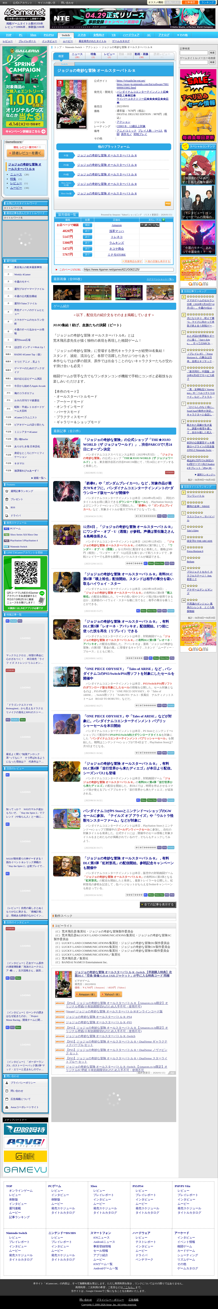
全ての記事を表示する (159, 904)
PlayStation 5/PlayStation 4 (24, 540)
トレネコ (117, 237)
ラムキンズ (116, 242)
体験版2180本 (36, 27)
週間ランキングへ (206, 474)
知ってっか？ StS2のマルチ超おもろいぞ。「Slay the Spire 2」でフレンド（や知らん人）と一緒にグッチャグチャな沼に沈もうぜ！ (25, 813)
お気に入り (172, 2)
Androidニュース (104, 1242)
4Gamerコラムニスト (25, 417)
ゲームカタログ (121, 41)
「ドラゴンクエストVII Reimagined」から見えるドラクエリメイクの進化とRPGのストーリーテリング (24, 708)
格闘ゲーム (184, 1246)
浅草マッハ (116, 231)
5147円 (68, 237)
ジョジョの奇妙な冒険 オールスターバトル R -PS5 (99, 1022)
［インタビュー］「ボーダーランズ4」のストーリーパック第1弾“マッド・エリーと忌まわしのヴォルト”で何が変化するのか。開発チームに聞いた (25, 1065)
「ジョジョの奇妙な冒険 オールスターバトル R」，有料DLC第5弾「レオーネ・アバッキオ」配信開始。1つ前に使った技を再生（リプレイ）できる (126, 626)
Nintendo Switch (18, 546)
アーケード (181, 1233)
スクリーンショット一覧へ (160, 279)
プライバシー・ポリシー (110, 1299)
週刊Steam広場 (22, 340)
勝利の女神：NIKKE (198, 506)
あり (87, 231)
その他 (181, 1264)
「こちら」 (129, 1287)
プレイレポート (27, 41)
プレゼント (17, 499)
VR (114, 34)
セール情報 (100, 1250)
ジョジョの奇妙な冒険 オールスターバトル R (107, 155)
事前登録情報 (102, 1246)
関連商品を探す (133, 261)
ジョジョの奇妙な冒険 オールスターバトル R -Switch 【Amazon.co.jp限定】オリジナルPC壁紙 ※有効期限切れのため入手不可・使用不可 (116, 1068)
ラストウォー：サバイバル (200, 518)
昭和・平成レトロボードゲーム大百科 (29, 409)
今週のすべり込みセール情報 (29, 331)
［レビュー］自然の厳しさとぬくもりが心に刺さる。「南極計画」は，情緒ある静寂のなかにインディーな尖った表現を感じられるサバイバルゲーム (25, 912)
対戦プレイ (140, 134)
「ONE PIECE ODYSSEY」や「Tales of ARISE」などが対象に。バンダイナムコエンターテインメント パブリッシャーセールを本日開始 (127, 721)
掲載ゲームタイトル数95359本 (24, 23)
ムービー (68, 41)
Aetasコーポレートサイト (25, 1107)
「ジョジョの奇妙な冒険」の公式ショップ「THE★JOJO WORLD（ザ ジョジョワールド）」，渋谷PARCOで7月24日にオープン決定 (127, 444)
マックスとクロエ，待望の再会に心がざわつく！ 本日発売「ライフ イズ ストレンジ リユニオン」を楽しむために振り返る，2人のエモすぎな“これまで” (25, 659)
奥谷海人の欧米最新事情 (28, 267)
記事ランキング (19, 1217)
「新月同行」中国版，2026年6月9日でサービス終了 (200, 375)
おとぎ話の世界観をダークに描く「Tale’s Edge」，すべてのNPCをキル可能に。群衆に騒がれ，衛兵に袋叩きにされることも (200, 339)
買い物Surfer (21, 439)
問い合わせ (67, 2)
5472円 (68, 248)
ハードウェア (131, 34)
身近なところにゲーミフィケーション (29, 455)
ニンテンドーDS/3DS (62, 1233)
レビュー (8, 41)
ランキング (207, 2)
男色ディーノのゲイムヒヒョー (29, 312)
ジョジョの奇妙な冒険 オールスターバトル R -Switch (100, 1036)
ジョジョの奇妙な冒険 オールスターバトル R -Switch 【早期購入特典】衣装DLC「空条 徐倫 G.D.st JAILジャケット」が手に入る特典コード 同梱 (123, 973)
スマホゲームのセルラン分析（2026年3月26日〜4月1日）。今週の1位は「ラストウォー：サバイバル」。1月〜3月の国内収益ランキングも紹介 (200, 304)
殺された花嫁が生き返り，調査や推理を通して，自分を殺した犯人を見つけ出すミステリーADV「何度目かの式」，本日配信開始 (200, 428)
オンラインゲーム (21, 1190)
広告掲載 (134, 1299)
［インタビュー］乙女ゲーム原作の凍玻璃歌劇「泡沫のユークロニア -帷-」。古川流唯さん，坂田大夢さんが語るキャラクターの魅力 (25, 967)
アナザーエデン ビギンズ (200, 591)
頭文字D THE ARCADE (199, 541)
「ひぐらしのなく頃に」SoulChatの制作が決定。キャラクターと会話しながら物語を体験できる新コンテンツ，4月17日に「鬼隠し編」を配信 (200, 411)
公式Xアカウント (22, 2)
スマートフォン (100, 1233)
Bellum (190, 561)
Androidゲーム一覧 (105, 1268)
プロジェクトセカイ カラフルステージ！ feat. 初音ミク (200, 575)
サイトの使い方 (46, 2)
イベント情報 (186, 1242)
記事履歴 (190, 2)
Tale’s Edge (192, 530)
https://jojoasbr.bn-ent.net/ (131, 80)
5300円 (68, 242)
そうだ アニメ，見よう (27, 361)
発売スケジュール (63, 1208)
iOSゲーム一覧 (103, 1264)
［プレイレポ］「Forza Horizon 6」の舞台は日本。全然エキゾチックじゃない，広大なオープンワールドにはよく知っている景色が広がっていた (200, 357)
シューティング (187, 1255)
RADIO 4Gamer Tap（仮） (28, 354)
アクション (123, 121)
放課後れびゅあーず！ (26, 470)
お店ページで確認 (68, 225)
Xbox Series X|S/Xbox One (24, 534)
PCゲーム (15, 528)
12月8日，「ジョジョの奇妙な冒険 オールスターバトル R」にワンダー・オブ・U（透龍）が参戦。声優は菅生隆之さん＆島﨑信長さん (128, 531)
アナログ (164, 34)
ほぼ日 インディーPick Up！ (30, 347)
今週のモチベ (21, 281)
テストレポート (146, 1242)
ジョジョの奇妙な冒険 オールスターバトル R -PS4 (99, 1017)
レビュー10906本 (15, 27)
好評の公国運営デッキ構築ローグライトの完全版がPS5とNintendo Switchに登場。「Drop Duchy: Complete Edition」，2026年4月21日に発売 (201, 446)
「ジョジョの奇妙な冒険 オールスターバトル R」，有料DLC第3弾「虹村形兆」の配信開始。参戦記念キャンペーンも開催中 (128, 863)
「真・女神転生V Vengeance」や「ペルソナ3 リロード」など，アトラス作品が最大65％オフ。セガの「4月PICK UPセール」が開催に (201, 393)
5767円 (68, 254)
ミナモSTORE (117, 254)
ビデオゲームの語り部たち (29, 424)
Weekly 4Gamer (22, 274)
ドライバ (16, 515)
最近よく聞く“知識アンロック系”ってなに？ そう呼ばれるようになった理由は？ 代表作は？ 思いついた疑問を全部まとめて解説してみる (25, 758)
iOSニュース (101, 1237)
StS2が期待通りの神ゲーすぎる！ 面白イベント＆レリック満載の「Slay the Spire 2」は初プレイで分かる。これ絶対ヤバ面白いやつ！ (25, 862)
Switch (66, 35)
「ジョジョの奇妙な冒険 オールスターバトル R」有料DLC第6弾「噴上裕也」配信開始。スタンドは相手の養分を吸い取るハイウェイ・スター (128, 579)
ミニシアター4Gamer (25, 432)
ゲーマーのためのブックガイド (29, 370)
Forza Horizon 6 (195, 551)
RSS (5, 2)
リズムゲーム (186, 1259)
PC (20, 34)
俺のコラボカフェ (24, 393)
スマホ (82, 34)
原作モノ (126, 134)
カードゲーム (186, 1250)
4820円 (68, 231)
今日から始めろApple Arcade (30, 386)
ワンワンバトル (195, 495)
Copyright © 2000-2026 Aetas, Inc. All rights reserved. (109, 1304)
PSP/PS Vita (182, 1186)
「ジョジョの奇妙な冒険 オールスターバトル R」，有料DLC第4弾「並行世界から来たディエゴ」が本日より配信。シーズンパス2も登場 (128, 768)
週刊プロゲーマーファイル (29, 289)
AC (149, 34)
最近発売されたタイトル (92, 41)
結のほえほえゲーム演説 (28, 378)
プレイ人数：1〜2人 (150, 130)
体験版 (13, 1199)
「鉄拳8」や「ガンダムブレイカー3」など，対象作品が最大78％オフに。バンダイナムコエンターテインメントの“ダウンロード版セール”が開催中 (128, 488)
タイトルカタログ (63, 1212)
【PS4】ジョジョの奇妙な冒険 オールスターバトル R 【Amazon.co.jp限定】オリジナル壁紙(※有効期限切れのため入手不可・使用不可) (117, 1004)
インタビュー (49, 41)
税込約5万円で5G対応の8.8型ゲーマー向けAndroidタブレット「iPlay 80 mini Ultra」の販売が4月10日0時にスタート (201, 464)
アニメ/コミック (126, 130)
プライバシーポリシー (23, 1082)
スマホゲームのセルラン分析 (29, 321)
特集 (13, 179)
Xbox (33, 34)
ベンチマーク (144, 1259)
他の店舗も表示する (159, 261)
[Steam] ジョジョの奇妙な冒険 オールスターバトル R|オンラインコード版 (114, 1011)
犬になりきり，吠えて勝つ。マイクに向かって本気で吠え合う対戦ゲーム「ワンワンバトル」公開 (200, 322)
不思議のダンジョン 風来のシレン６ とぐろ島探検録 (200, 607)
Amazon (117, 225)
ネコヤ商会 (116, 248)
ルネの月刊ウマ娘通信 (26, 400)
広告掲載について (21, 1099)
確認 (87, 225)
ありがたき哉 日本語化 (27, 446)
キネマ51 (19, 463)
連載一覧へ (40, 478)
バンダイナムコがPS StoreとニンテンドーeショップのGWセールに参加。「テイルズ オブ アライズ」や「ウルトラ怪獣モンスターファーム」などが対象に (128, 815)
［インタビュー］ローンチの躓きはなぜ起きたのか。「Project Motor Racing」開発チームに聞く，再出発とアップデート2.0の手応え (25, 1016)
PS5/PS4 (49, 34)
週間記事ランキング (22, 491)
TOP (8, 34)
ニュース (16, 174)
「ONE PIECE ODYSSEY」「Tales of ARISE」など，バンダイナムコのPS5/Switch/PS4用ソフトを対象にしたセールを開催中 (128, 673)
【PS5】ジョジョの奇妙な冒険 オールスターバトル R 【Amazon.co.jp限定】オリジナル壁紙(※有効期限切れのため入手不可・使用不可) (117, 1029)
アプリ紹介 (100, 1255)
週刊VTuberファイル (25, 303)
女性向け (98, 34)
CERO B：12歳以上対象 (131, 126)
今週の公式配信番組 (25, 296)
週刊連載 (15, 1208)
